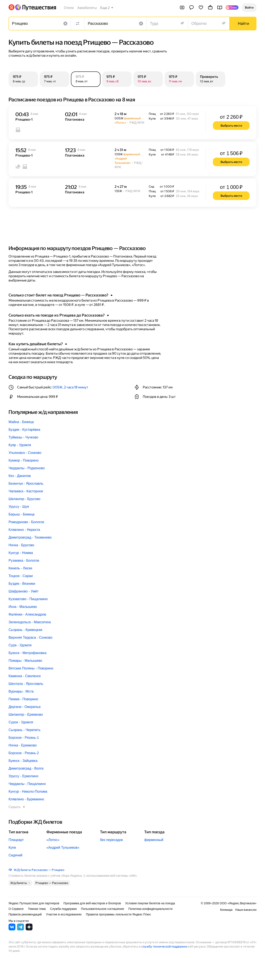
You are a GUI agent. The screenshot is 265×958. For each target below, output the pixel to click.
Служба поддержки (63, 909)
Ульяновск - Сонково (25, 453)
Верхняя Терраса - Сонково (30, 637)
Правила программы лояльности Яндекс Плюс (118, 914)
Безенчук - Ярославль (26, 483)
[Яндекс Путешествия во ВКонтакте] (12, 929)
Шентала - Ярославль (26, 684)
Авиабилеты (87, 8)
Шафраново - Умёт (23, 591)
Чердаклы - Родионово (27, 468)
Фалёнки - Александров (27, 614)
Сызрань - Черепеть (25, 730)
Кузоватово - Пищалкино (28, 599)
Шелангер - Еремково (26, 714)
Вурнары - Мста (21, 691)
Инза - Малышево (23, 607)
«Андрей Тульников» (62, 847)
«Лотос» (52, 840)
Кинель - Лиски (20, 568)
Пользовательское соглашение (102, 909)
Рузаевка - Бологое (24, 560)
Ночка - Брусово (21, 545)
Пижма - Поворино (23, 699)
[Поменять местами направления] (77, 23)
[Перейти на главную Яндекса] (12, 7)
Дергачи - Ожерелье (25, 707)
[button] (249, 7)
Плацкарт (16, 840)
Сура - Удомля (20, 645)
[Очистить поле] (65, 23)
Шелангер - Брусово (24, 499)
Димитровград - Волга (26, 768)
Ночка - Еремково (23, 745)
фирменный (153, 840)
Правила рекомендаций (25, 914)
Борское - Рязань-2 (24, 753)
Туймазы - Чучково (23, 437)
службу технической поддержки (164, 946)
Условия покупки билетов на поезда (150, 903)
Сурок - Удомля (21, 722)
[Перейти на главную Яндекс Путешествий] (35, 7)
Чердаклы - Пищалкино (27, 784)
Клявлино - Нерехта (24, 530)
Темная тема (37, 909)
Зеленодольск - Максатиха (30, 622)
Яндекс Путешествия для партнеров (34, 903)
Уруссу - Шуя (19, 506)
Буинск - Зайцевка (23, 761)
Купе (12, 847)
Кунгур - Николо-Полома (28, 791)
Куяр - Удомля (20, 445)
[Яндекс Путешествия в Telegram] (20, 929)
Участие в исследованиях (64, 914)
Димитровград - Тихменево (30, 537)
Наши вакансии (245, 909)
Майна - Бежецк (21, 422)
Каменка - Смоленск (25, 676)
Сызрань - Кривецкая (25, 630)
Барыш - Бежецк (22, 514)
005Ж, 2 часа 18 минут (70, 387)
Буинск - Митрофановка (27, 653)
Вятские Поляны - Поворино (31, 668)
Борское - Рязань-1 (24, 737)
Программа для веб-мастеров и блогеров (92, 903)
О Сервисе (16, 909)
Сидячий (15, 855)
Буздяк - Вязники (22, 583)
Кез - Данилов (20, 476)
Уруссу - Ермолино (23, 776)
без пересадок (111, 840)
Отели (69, 8)
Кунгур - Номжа (21, 553)
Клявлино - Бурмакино (26, 799)
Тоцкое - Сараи (21, 576)
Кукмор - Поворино (24, 460)
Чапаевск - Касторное (26, 491)
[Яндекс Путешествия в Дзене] (29, 929)
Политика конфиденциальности (150, 909)
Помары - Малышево (25, 660)
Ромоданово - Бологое (26, 522)
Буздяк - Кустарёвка (24, 429)
